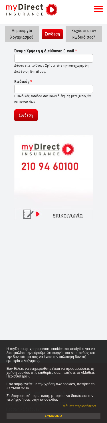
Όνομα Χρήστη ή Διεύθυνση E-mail (45, 51)
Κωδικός (23, 81)
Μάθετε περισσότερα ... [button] (81, 406)
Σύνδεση (54, 34)
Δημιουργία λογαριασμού (21, 34)
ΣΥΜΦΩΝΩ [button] (53, 416)
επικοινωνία (68, 215)
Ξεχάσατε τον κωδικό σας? (84, 34)
